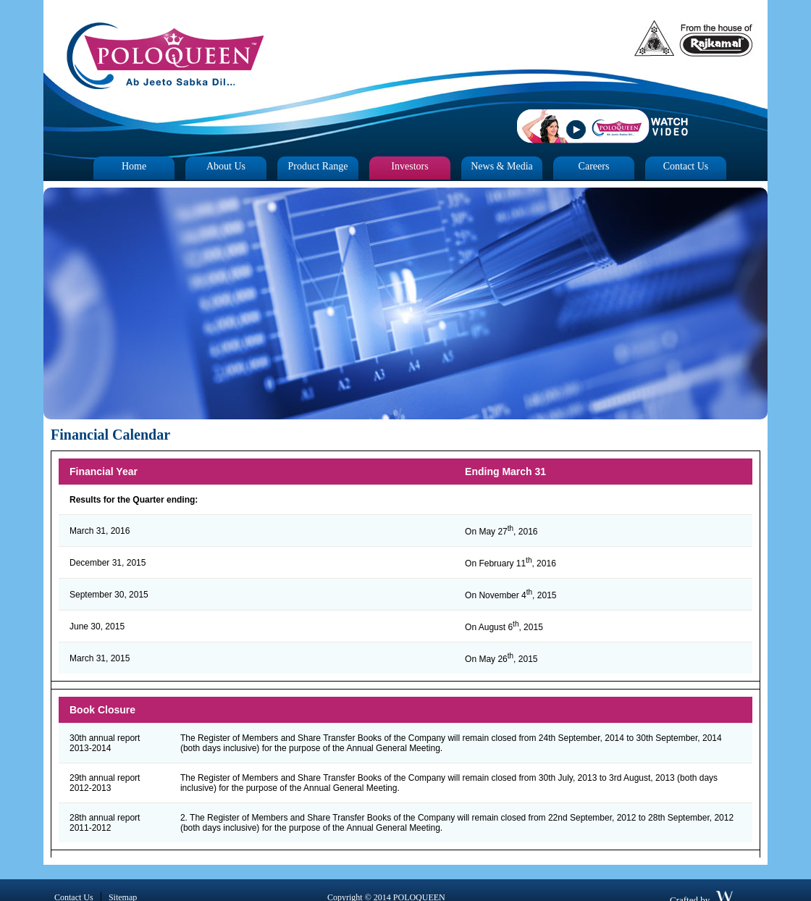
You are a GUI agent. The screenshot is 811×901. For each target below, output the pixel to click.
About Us (225, 166)
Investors (409, 166)
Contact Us (686, 166)
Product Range (318, 166)
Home (134, 166)
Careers (594, 166)
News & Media (502, 166)
